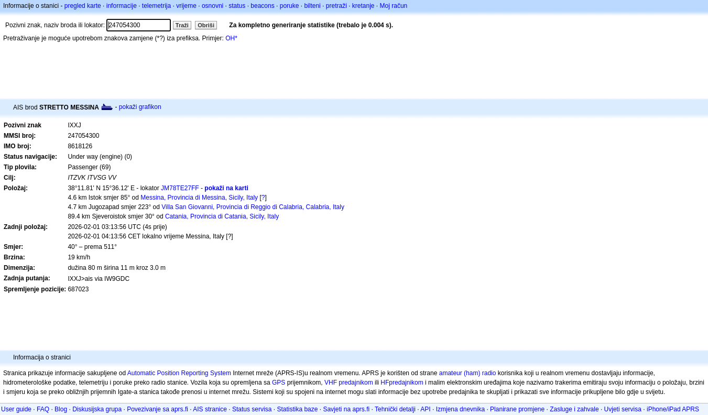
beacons (262, 5)
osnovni (212, 5)
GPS (278, 382)
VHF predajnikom (348, 382)
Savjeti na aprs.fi (346, 409)
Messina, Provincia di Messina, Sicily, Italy (199, 197)
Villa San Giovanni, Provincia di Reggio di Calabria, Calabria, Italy (252, 207)
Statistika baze (297, 409)
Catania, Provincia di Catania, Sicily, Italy (222, 216)
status (236, 5)
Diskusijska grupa (97, 409)
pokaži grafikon (140, 107)
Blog (61, 409)
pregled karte (82, 5)
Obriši (206, 25)
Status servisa (251, 409)
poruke (289, 5)
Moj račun (394, 5)
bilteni (312, 5)
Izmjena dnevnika (460, 409)
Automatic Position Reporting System (179, 373)
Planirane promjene (517, 409)
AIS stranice (210, 409)
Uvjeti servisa (622, 409)
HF (384, 382)
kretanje (363, 5)
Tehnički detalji (395, 409)
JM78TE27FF (180, 188)
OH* (231, 38)
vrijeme (186, 5)
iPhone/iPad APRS (673, 409)
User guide (16, 409)
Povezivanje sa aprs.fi (157, 409)
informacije (121, 5)
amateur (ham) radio (467, 373)
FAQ (43, 409)
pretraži (336, 5)
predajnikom (406, 382)
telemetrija (156, 5)
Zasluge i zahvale (574, 409)
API (425, 409)
